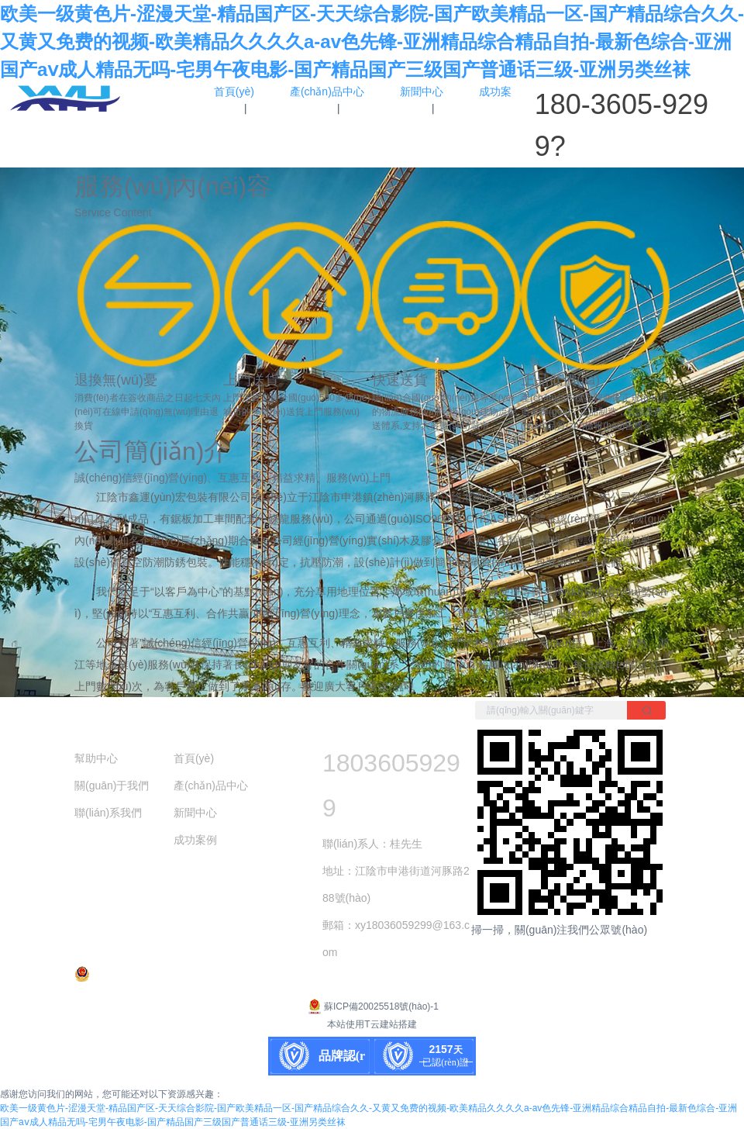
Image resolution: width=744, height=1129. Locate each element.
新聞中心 (195, 812)
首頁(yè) (194, 758)
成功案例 (195, 840)
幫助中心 (96, 758)
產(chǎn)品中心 (211, 785)
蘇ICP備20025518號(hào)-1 (372, 1006)
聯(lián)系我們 (108, 812)
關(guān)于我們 (111, 785)
